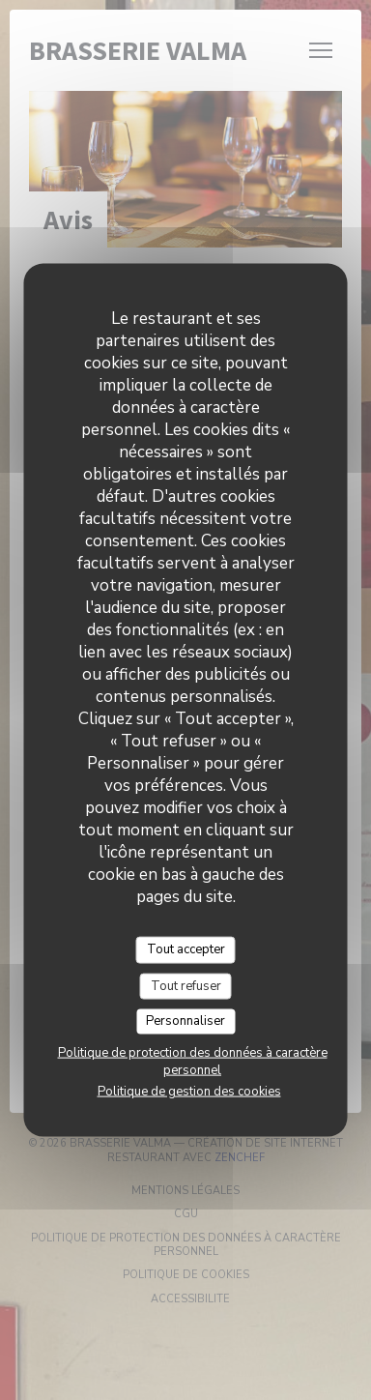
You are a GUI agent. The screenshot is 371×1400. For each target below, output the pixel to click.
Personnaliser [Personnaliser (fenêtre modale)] (185, 1021)
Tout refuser (186, 985)
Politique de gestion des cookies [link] (189, 1090)
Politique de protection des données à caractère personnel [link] (193, 1060)
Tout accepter (186, 949)
